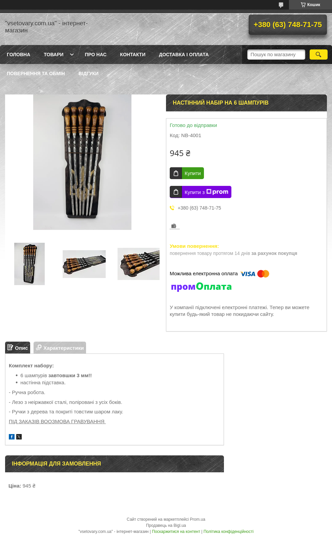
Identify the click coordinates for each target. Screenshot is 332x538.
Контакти (132, 54)
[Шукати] (319, 54)
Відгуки (89, 73)
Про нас (95, 54)
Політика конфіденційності (229, 531)
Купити (193, 173)
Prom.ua (197, 519)
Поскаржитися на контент (176, 531)
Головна (18, 54)
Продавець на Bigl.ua (166, 525)
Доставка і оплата (184, 54)
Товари (53, 54)
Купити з (206, 192)
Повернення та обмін (36, 73)
